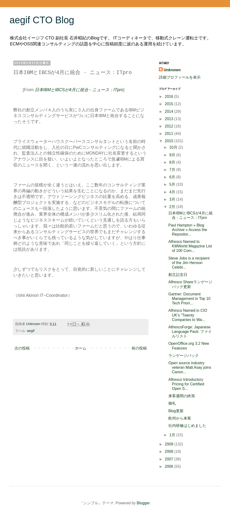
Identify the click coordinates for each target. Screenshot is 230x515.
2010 (169, 141)
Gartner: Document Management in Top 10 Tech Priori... (189, 298)
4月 (172, 192)
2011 (169, 134)
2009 (169, 444)
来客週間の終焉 (181, 396)
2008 (169, 451)
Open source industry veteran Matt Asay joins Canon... (189, 367)
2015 (169, 104)
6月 (172, 177)
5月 (172, 184)
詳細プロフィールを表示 (180, 77)
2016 (169, 96)
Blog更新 (176, 411)
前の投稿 (139, 348)
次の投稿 (22, 348)
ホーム (80, 348)
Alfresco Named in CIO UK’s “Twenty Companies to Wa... (187, 314)
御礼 (172, 403)
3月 (172, 199)
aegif (30, 331)
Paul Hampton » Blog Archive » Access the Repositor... (187, 229)
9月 (172, 155)
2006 (169, 466)
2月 (172, 207)
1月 (172, 435)
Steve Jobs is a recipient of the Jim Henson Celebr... (188, 262)
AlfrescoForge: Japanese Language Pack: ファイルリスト (190, 331)
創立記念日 (177, 275)
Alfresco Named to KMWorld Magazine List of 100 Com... (190, 246)
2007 (169, 459)
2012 (169, 126)
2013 (169, 119)
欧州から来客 (179, 418)
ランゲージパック (183, 356)
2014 (169, 111)
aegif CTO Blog (41, 20)
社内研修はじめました (187, 426)
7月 (172, 170)
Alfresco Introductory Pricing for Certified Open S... (186, 384)
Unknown (172, 70)
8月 (172, 162)
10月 (173, 147)
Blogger (143, 503)
